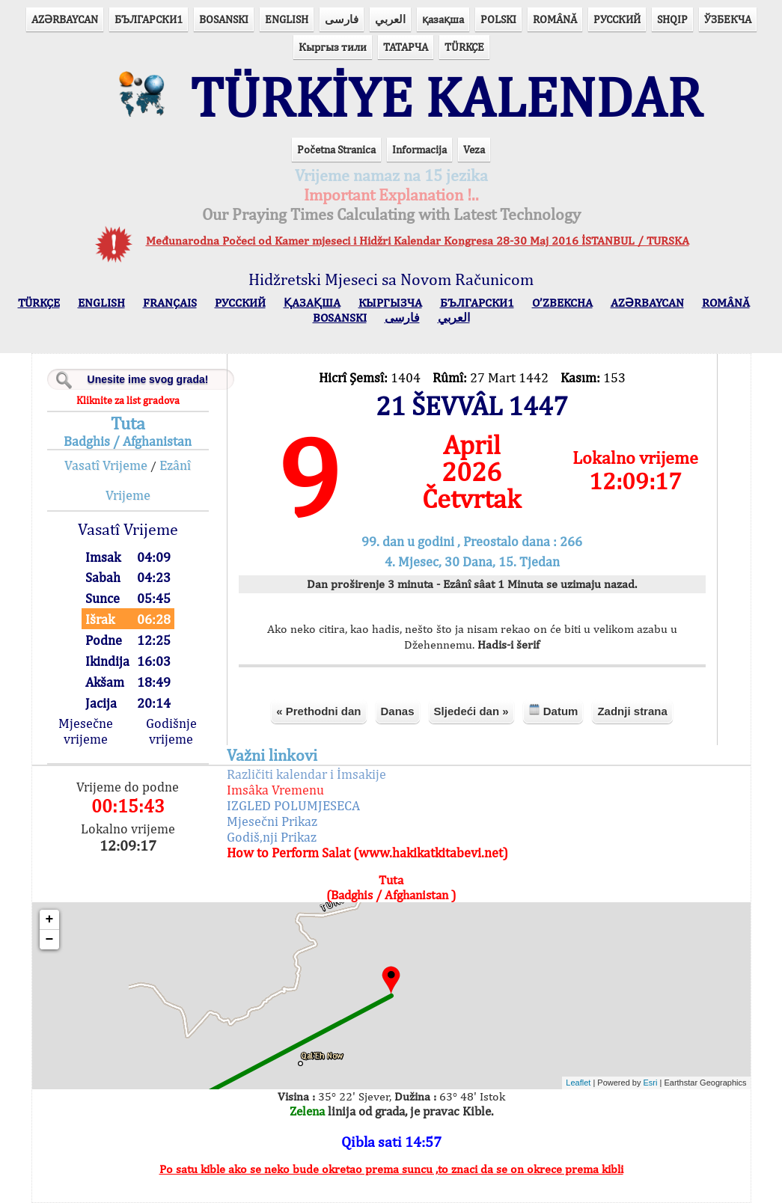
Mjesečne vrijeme (85, 731)
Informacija (419, 149)
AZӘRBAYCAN (64, 19)
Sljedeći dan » (471, 711)
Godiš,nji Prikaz (272, 837)
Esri (651, 1082)
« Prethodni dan (318, 711)
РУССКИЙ (617, 19)
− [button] (50, 940)
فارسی (341, 19)
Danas (398, 711)
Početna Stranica (336, 149)
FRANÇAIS (170, 303)
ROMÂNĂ (555, 19)
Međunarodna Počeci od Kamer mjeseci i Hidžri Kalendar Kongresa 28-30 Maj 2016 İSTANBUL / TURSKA (417, 240)
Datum (553, 710)
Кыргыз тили (333, 46)
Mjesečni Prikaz (272, 821)
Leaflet (578, 1082)
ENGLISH (286, 19)
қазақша (443, 19)
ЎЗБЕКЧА (727, 19)
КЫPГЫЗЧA (390, 303)
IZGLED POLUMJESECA (293, 805)
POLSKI (498, 19)
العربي (390, 19)
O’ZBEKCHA (562, 303)
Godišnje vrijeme (171, 731)
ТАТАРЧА (405, 46)
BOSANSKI (223, 19)
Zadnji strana (632, 711)
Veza (474, 149)
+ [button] (50, 919)
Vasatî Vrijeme (105, 465)
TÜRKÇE (464, 46)
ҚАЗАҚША (312, 303)
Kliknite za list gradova (128, 400)
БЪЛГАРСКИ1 (148, 19)
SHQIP (672, 19)
